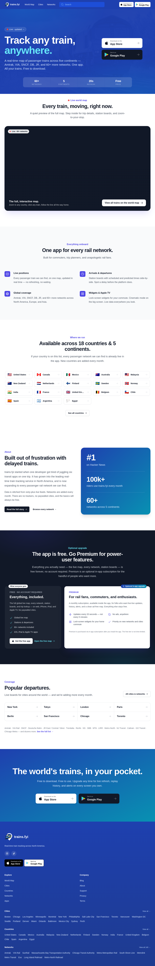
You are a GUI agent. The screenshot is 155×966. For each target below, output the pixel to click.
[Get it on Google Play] (142, 4)
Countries (9, 891)
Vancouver (125, 917)
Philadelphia (74, 917)
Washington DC (139, 917)
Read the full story (17, 509)
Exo (20, 957)
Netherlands (75, 935)
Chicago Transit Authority (83, 953)
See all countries (77, 413)
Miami (33, 921)
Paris (132, 707)
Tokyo (59, 707)
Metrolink (141, 953)
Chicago (95, 716)
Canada (22, 935)
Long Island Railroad (33, 957)
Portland (16, 921)
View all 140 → (144, 947)
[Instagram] (7, 853)
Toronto (132, 716)
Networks (51, 4)
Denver (26, 921)
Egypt (32, 939)
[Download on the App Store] (126, 4)
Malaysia (50, 935)
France (120, 935)
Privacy (83, 896)
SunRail (25, 953)
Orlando (42, 921)
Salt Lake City (88, 917)
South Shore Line (127, 953)
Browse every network (44, 509)
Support (83, 891)
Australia (40, 935)
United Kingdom (132, 935)
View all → (146, 911)
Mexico (31, 935)
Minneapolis (40, 917)
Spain (13, 939)
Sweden (95, 935)
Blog (82, 880)
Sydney (74, 921)
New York (22, 707)
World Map (29, 4)
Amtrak (8, 953)
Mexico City (64, 921)
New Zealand (62, 935)
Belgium (145, 935)
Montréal (52, 917)
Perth (82, 921)
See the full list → (45, 731)
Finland (86, 935)
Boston (8, 917)
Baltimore (52, 921)
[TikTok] (13, 853)
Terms (82, 901)
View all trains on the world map (124, 202)
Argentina (23, 939)
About (82, 886)
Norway (105, 935)
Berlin (22, 716)
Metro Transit (10, 957)
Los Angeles (27, 917)
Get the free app (21, 641)
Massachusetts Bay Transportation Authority (51, 953)
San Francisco (59, 716)
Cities (40, 4)
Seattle (8, 921)
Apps (7, 901)
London (95, 707)
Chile (7, 939)
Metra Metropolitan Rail (107, 953)
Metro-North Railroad (53, 957)
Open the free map (44, 641)
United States (10, 935)
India (112, 935)
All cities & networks (137, 694)
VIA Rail (16, 953)
